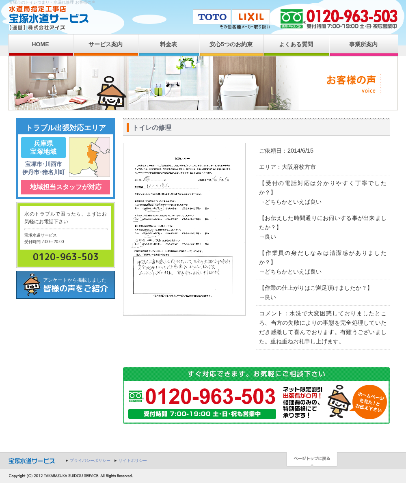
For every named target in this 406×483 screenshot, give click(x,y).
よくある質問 (296, 44)
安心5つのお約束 (231, 44)
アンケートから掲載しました (78, 285)
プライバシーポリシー (90, 460)
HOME (40, 44)
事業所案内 (363, 44)
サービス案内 (106, 44)
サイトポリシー (133, 460)
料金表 (168, 44)
